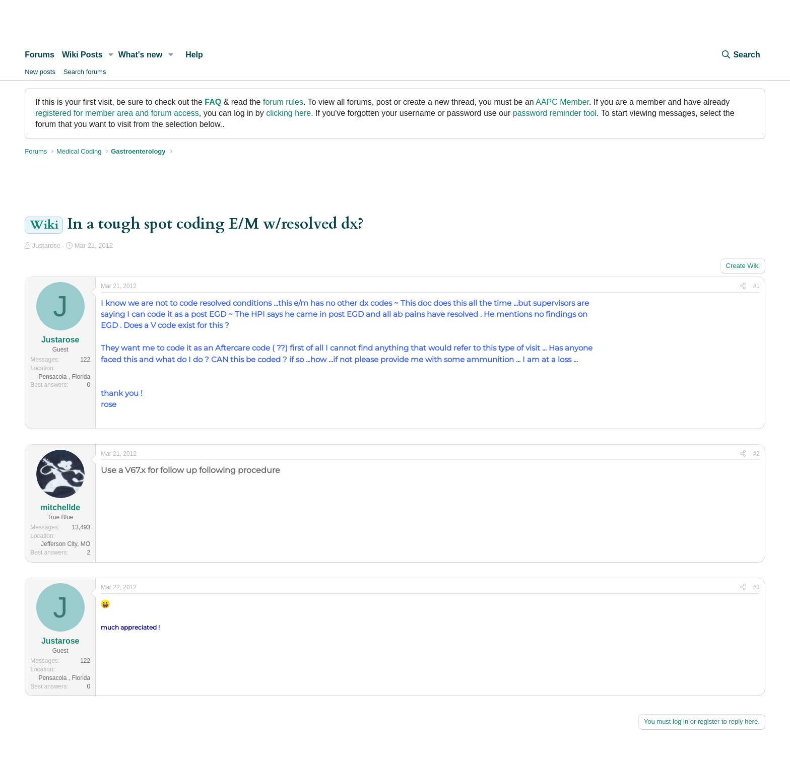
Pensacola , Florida (64, 376)
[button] (111, 54)
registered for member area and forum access (117, 113)
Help (194, 54)
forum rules (283, 102)
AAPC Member (562, 102)
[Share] (743, 286)
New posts (40, 72)
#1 (756, 286)
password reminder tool (555, 113)
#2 (756, 453)
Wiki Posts (82, 54)
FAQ (213, 102)
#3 (756, 587)
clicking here (288, 113)
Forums (39, 54)
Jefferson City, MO (65, 543)
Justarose (46, 245)
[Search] (740, 54)
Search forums (84, 72)
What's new (140, 54)
